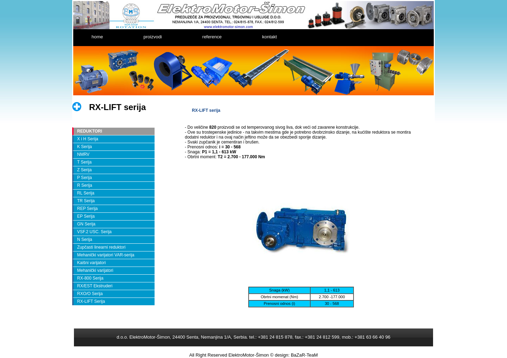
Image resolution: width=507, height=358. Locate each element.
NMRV (83, 154)
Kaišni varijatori (91, 262)
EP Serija (86, 216)
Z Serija (84, 169)
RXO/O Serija (90, 293)
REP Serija (87, 208)
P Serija (84, 177)
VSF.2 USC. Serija (94, 231)
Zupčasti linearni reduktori (101, 247)
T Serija (84, 162)
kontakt (269, 36)
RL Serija (85, 193)
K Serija (84, 146)
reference (212, 36)
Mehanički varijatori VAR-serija (105, 254)
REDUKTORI (89, 131)
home (97, 36)
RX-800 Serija (90, 278)
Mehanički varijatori (95, 270)
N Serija (84, 239)
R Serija (84, 185)
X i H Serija (87, 138)
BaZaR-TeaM (304, 355)
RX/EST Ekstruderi (94, 285)
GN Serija (86, 224)
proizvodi (153, 36)
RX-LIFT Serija (91, 301)
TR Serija (86, 200)
